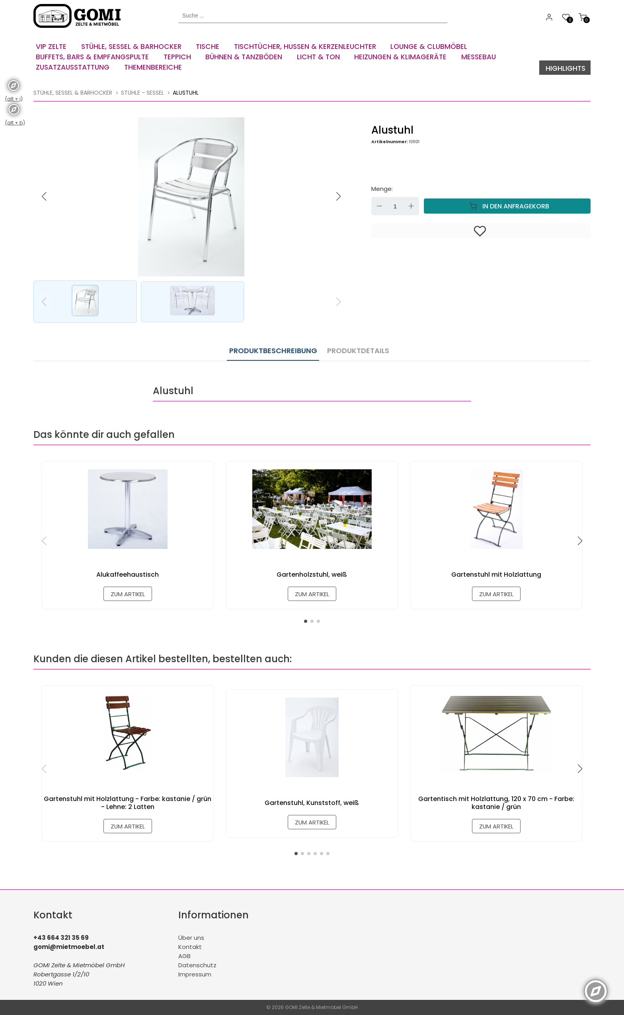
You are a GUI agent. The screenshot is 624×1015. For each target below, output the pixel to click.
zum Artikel (127, 592)
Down (379, 205)
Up (411, 205)
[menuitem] (53, 44)
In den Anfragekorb (507, 205)
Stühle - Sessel (142, 92)
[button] (338, 196)
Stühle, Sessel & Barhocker (72, 92)
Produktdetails (356, 349)
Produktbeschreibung (273, 349)
